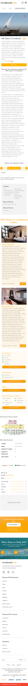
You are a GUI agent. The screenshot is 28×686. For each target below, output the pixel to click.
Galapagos (4, 597)
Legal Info (19, 665)
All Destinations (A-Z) (7, 607)
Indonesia (4, 581)
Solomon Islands (6, 603)
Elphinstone (5, 624)
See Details (22, 283)
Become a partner (6, 651)
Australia (4, 590)
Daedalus (4, 621)
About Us (4, 645)
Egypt (3, 587)
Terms (13, 665)
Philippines (4, 600)
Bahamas (4, 594)
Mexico (4, 584)
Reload (19, 684)
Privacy (8, 665)
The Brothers (5, 618)
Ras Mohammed (6, 634)
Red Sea (4, 627)
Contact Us (5, 648)
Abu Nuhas (5, 631)
